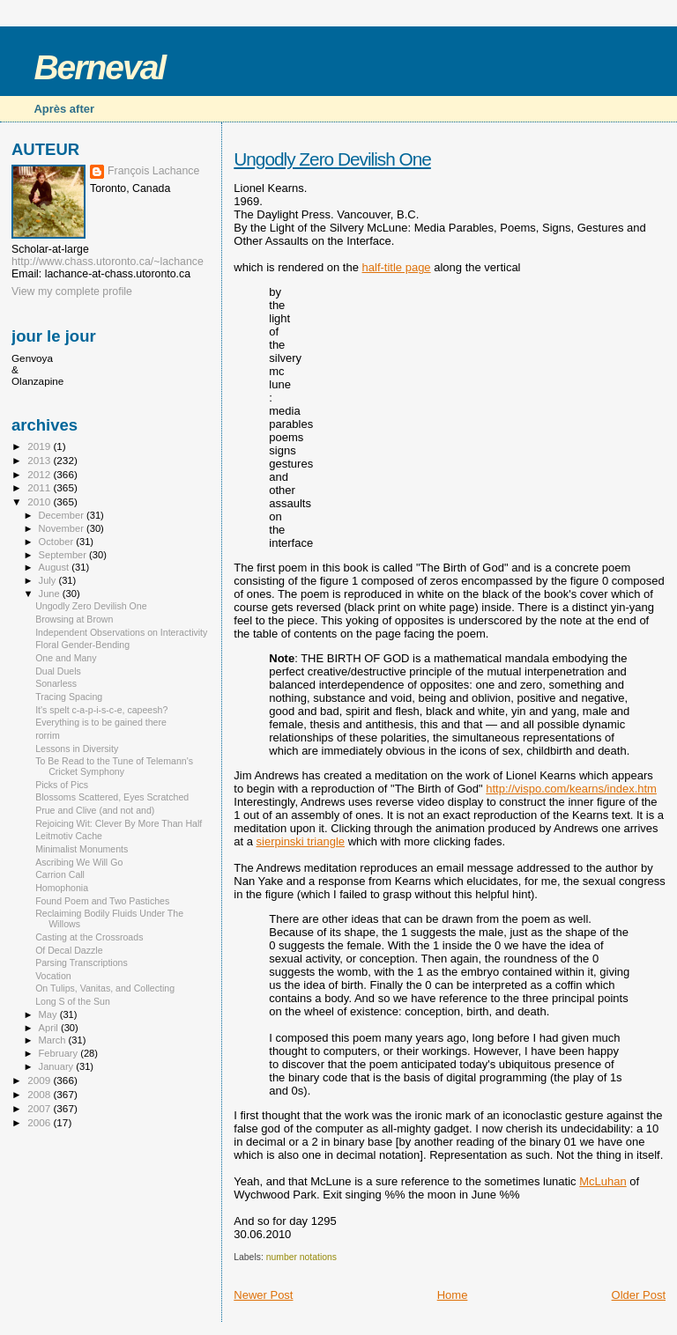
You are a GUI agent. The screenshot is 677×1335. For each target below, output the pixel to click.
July (49, 580)
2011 (40, 487)
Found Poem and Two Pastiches (102, 901)
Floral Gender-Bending (82, 644)
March (54, 1040)
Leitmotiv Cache (68, 835)
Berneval (99, 67)
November (62, 528)
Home (452, 1295)
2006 (40, 1122)
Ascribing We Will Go (79, 862)
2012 (40, 474)
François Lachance (153, 171)
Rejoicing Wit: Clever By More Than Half (118, 823)
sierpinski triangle (301, 841)
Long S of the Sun (72, 1001)
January (58, 1066)
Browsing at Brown (74, 619)
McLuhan (602, 1181)
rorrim (47, 735)
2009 (40, 1080)
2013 (40, 460)
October (58, 541)
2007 (40, 1108)
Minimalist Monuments (81, 849)
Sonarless (56, 683)
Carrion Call (60, 874)
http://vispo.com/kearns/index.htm (571, 788)
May (49, 1014)
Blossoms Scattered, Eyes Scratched (112, 797)
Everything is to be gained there (101, 722)
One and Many (65, 658)
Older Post (639, 1295)
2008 (40, 1094)
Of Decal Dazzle (68, 950)
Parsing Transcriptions (81, 962)
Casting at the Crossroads (89, 937)
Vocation (53, 975)
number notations (301, 1257)
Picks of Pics (61, 784)
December (62, 515)
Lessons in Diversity (76, 748)
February (60, 1053)
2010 (40, 501)
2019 (40, 446)
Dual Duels (58, 671)
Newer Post (263, 1295)
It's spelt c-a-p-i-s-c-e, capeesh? (101, 709)
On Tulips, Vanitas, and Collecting (105, 988)
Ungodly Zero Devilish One (332, 159)
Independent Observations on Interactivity (121, 632)
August (55, 567)
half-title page (396, 267)
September (64, 554)
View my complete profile (71, 291)
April (50, 1027)
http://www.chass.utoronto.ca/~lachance (107, 261)
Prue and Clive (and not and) (94, 810)
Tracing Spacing (68, 696)
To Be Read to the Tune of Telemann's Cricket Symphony (114, 766)
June (51, 593)
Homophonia (61, 887)
